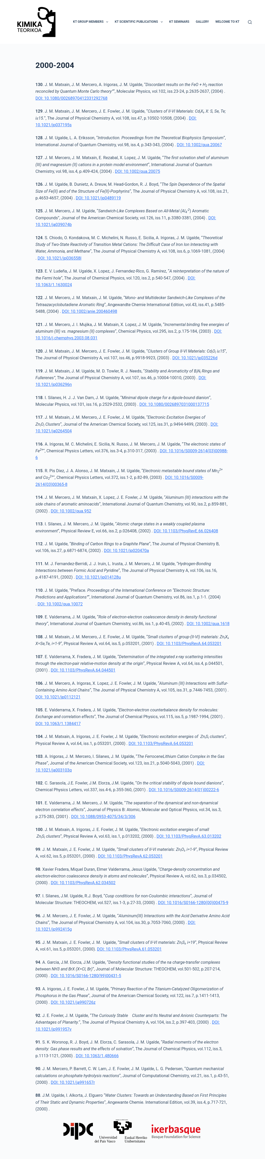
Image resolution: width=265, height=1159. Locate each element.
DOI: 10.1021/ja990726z (73, 1002)
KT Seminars (179, 22)
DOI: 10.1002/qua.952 (71, 511)
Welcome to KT (227, 22)
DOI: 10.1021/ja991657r (73, 1082)
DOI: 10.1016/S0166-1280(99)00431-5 (86, 975)
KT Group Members (91, 22)
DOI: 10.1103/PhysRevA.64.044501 (83, 670)
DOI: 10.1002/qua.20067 (199, 144)
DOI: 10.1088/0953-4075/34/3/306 (103, 816)
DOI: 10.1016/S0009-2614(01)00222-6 (184, 789)
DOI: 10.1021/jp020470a (126, 550)
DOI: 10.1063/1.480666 (97, 1055)
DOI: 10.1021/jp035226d (194, 357)
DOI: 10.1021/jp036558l (59, 258)
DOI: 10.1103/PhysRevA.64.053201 (189, 643)
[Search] (250, 22)
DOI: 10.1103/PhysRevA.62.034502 (83, 882)
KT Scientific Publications (140, 22)
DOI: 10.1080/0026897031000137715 (174, 404)
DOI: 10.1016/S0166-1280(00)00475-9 (193, 902)
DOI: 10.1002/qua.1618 (208, 623)
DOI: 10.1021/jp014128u (98, 577)
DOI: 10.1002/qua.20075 (137, 171)
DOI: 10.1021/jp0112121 (57, 697)
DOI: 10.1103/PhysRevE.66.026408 (186, 530)
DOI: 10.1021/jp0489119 (98, 198)
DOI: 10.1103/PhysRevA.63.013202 (189, 836)
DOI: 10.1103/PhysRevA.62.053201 (130, 856)
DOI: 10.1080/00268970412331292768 (71, 98)
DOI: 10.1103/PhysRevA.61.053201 (129, 949)
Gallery (202, 22)
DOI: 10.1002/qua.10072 (60, 604)
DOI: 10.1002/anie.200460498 (89, 311)
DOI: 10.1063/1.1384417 (58, 723)
